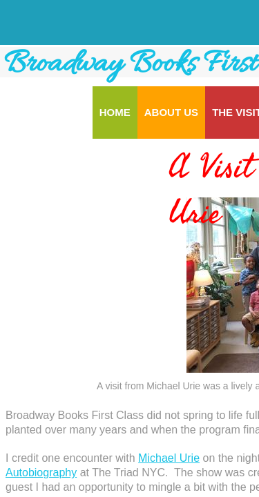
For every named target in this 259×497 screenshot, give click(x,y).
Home (115, 112)
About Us (171, 112)
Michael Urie (169, 458)
